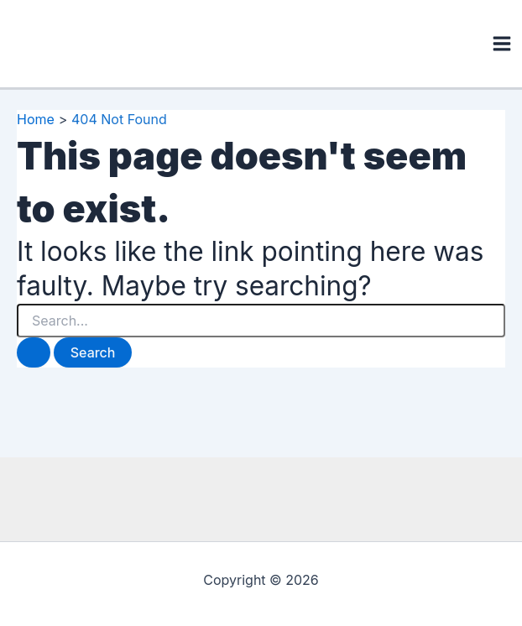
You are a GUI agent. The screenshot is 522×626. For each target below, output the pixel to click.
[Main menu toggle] (502, 43)
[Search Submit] (33, 352)
